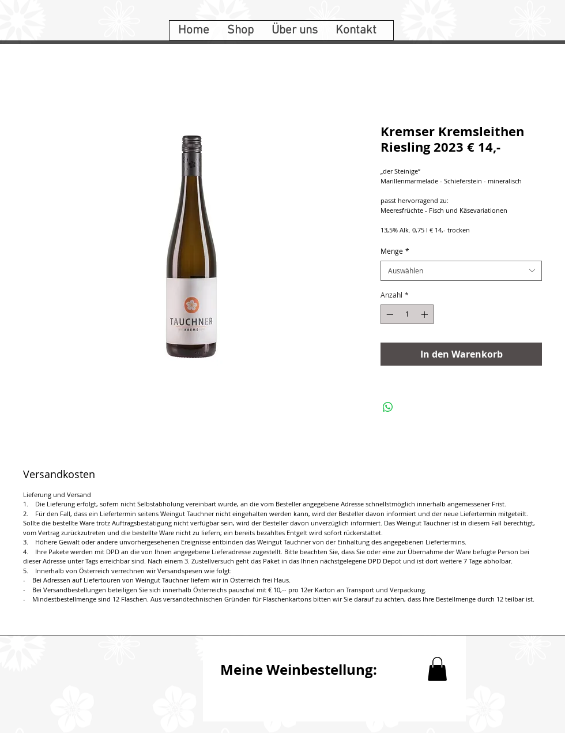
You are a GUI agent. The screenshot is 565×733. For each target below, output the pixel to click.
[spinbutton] (407, 314)
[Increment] (425, 314)
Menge (395, 250)
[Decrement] (388, 314)
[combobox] (461, 271)
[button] (437, 669)
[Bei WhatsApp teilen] (388, 407)
